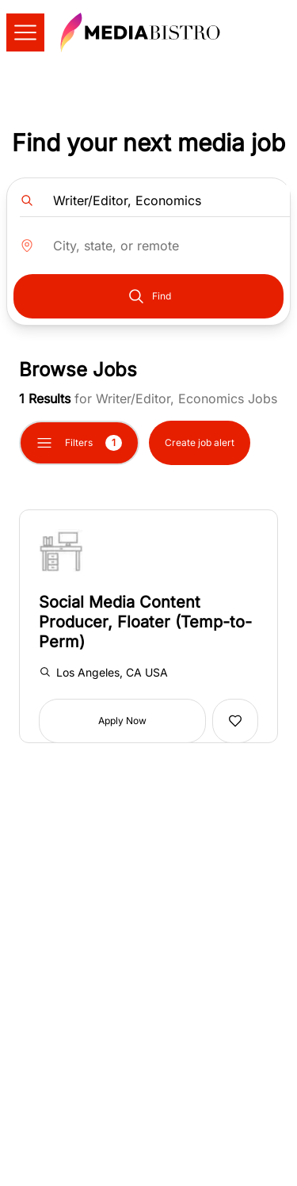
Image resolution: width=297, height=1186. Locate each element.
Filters (79, 443)
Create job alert (199, 442)
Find (149, 296)
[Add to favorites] (235, 721)
